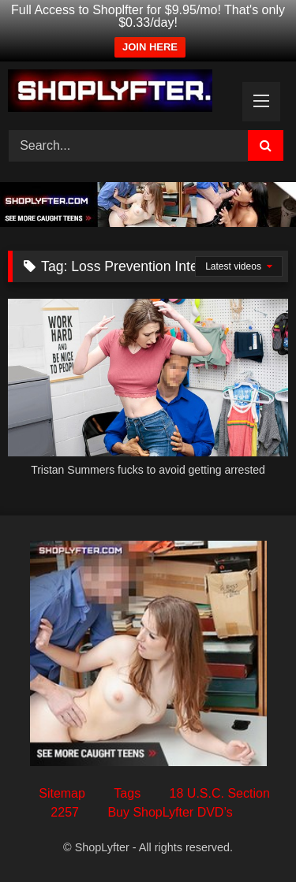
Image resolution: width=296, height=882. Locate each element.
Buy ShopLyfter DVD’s (169, 812)
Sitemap (62, 793)
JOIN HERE (150, 47)
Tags (127, 793)
